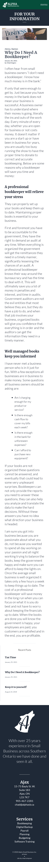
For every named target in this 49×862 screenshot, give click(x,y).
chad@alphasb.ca (24, 804)
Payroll (24, 830)
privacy (24, 854)
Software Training (24, 841)
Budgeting (24, 837)
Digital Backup (24, 826)
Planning (24, 834)
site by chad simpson (24, 858)
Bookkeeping (24, 823)
